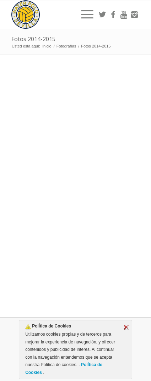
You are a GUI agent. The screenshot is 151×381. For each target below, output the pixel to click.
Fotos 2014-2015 (33, 39)
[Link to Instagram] (134, 14)
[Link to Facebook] (113, 14)
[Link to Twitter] (102, 14)
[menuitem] (83, 14)
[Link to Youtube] (123, 14)
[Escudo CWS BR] (62, 14)
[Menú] (83, 14)
